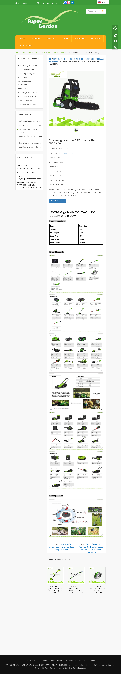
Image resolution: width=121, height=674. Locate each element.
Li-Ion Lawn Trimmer (55, 52)
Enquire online (57, 200)
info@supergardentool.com (52, 3)
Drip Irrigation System (26, 69)
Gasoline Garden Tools (27, 105)
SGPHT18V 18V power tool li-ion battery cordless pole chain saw (76, 589)
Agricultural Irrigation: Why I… (30, 121)
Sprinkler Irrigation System (28, 65)
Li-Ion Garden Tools (37, 52)
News (65, 39)
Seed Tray (22, 88)
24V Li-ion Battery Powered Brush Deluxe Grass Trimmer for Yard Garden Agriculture (91, 548)
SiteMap (93, 660)
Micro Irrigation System (27, 73)
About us (36, 39)
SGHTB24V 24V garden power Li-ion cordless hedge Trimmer (61, 547)
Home (23, 39)
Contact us (26, 46)
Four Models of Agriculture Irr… (31, 147)
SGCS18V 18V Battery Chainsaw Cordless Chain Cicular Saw (97, 589)
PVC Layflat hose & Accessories (25, 83)
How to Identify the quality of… (30, 143)
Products (52, 39)
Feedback (95, 39)
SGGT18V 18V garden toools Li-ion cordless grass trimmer (55, 589)
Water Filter (22, 78)
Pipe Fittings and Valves (27, 92)
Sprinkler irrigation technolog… (30, 125)
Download (80, 39)
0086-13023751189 (25, 3)
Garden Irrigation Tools (27, 96)
